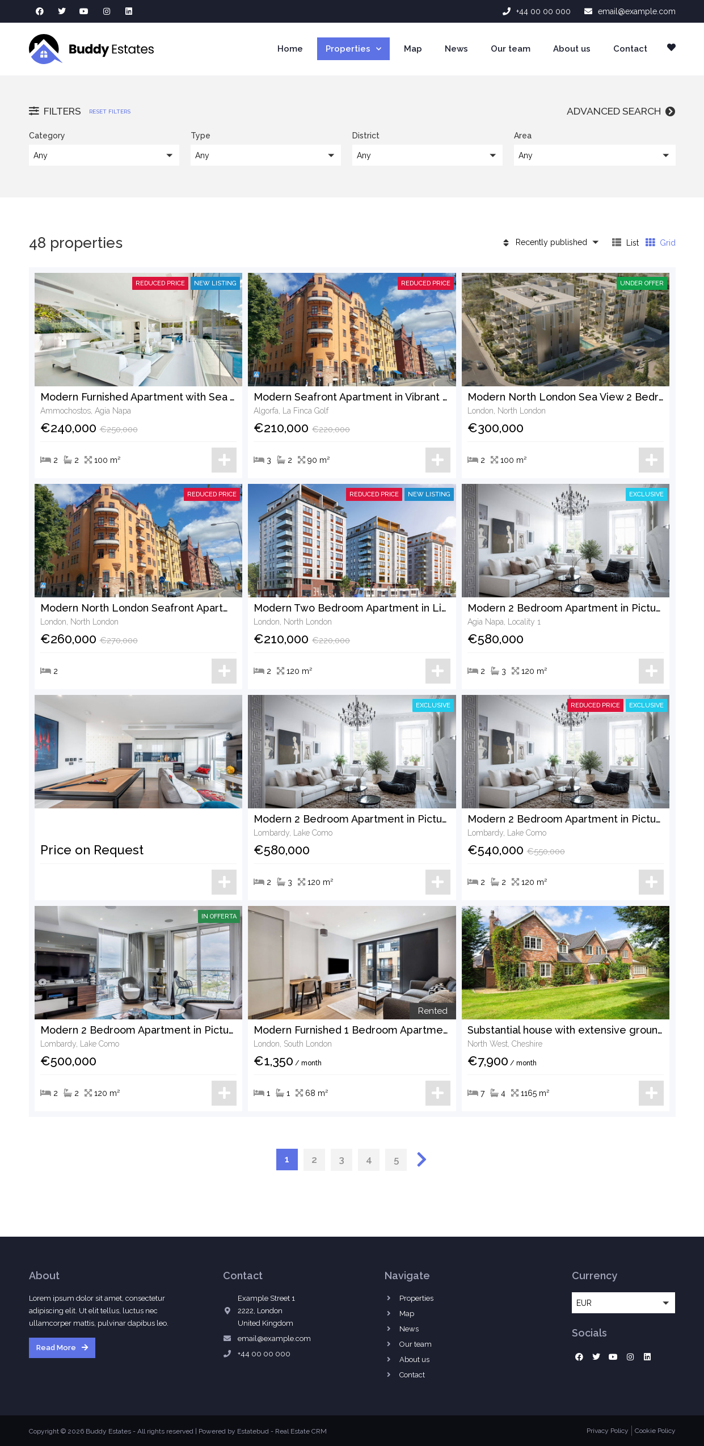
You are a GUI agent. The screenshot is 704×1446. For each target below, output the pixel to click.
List (625, 242)
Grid (661, 242)
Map (413, 49)
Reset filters (109, 111)
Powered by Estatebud (234, 1431)
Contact (630, 49)
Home (290, 49)
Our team (510, 49)
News (456, 49)
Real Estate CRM (301, 1431)
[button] (104, 155)
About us (572, 49)
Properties (353, 49)
